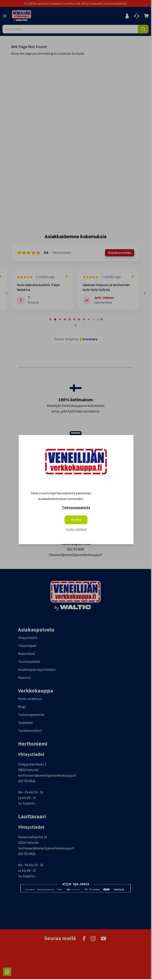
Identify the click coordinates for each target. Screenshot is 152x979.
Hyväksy (76, 520)
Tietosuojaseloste (76, 507)
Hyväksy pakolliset (76, 529)
